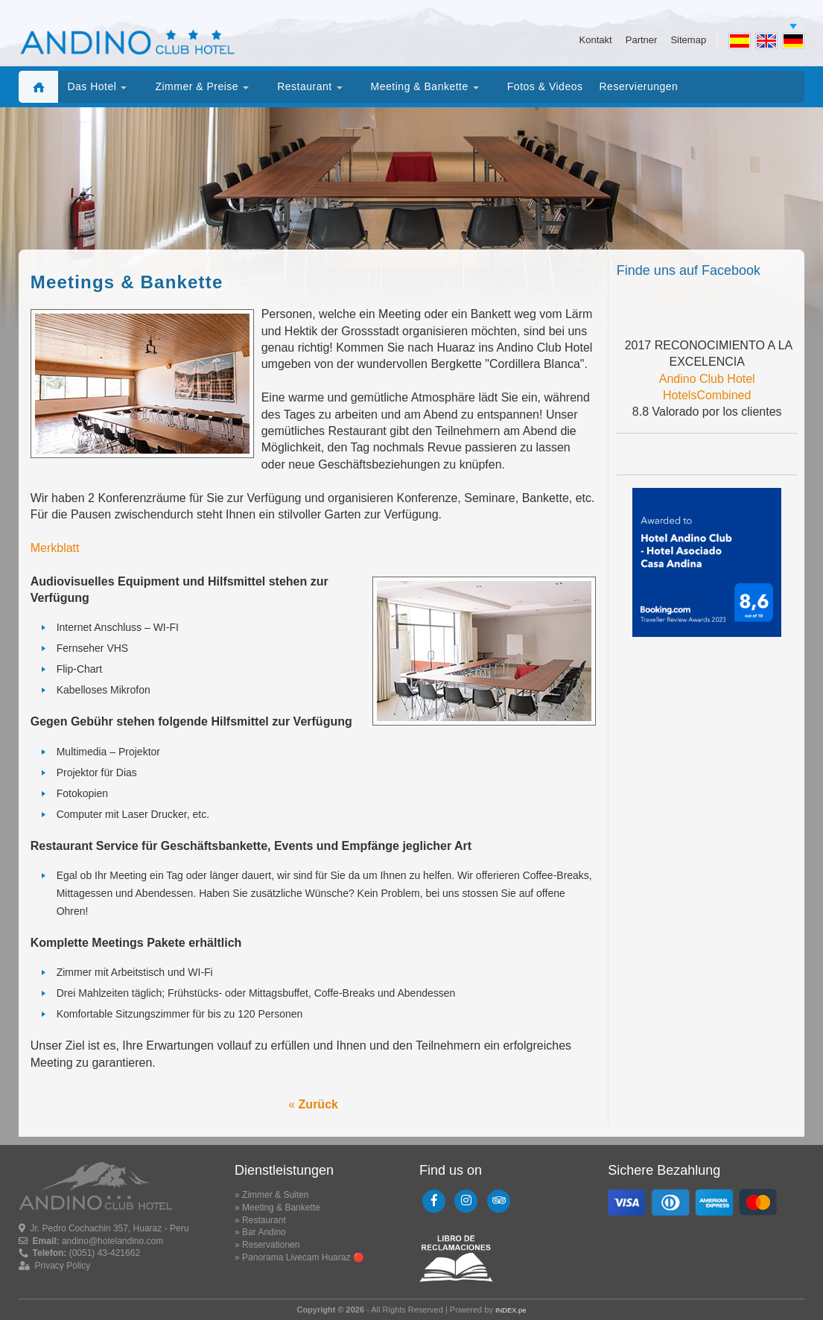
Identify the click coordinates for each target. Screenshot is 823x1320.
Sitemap (688, 39)
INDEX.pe (511, 1310)
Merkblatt (55, 548)
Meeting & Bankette (281, 1207)
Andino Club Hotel (707, 378)
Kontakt (595, 39)
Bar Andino (264, 1232)
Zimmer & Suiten (275, 1195)
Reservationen (270, 1245)
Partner (642, 39)
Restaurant (264, 1220)
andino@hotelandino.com (112, 1241)
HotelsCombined (707, 395)
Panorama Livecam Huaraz (296, 1257)
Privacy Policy (63, 1265)
